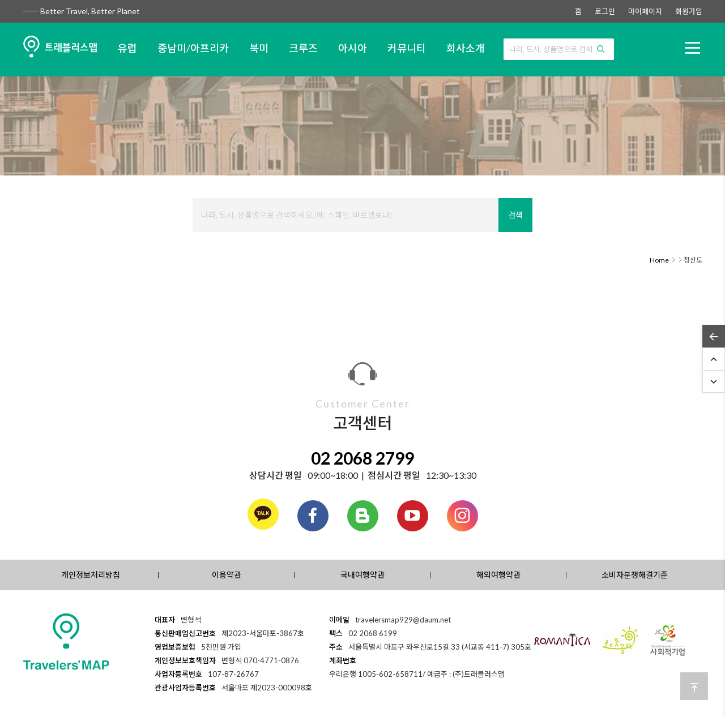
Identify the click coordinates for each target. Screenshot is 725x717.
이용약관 (226, 574)
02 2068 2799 (362, 458)
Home (659, 260)
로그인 (605, 11)
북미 (258, 48)
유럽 (127, 48)
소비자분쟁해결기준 (635, 574)
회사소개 (465, 48)
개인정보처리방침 (90, 574)
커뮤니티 (406, 48)
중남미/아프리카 (193, 48)
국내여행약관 (362, 574)
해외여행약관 (498, 574)
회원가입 (688, 11)
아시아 (352, 48)
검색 (515, 215)
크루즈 (303, 48)
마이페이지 (645, 11)
